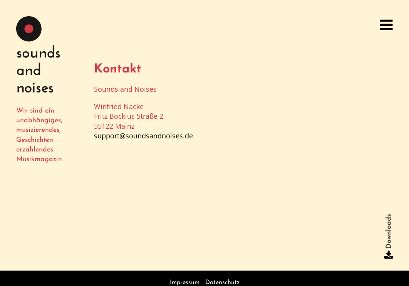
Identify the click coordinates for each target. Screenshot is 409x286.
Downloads (388, 231)
